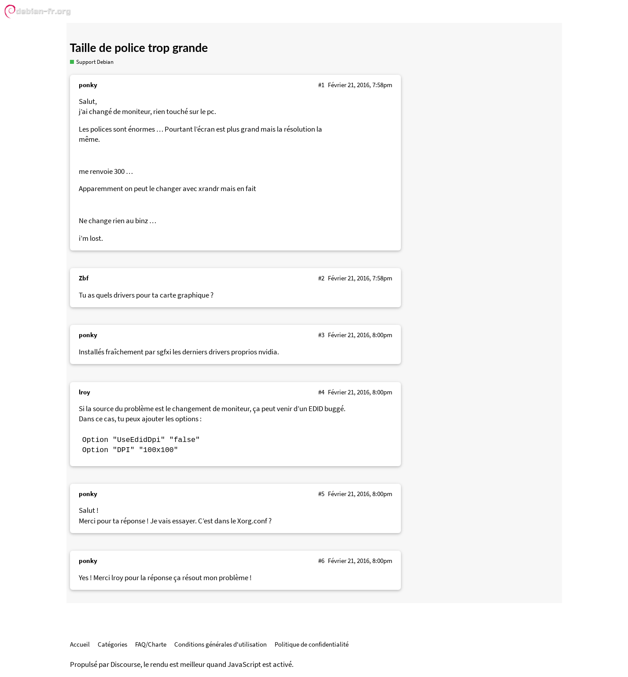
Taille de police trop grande (139, 47)
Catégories (112, 644)
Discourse (125, 664)
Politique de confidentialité (312, 644)
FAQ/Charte (150, 644)
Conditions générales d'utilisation (220, 644)
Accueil (80, 644)
